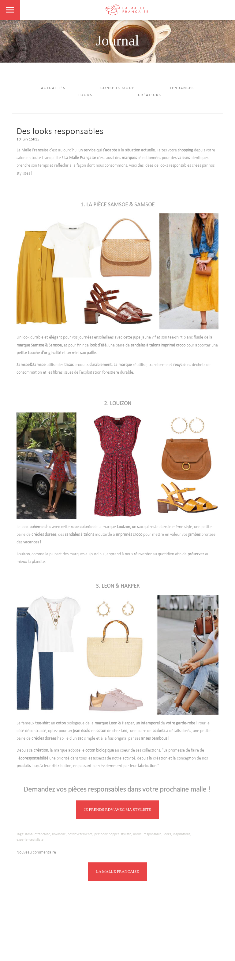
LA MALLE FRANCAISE (117, 871)
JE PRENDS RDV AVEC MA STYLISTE (117, 809)
